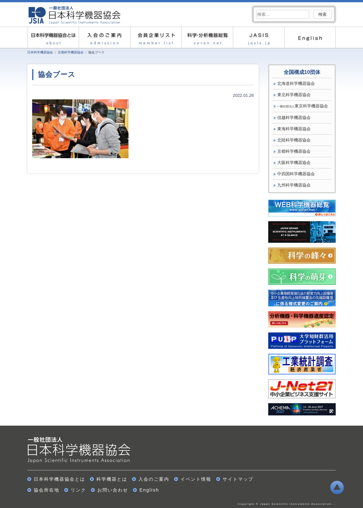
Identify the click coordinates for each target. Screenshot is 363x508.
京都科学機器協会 (294, 151)
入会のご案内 (104, 37)
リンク (78, 490)
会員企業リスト (156, 37)
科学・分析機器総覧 (207, 37)
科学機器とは (111, 479)
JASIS (258, 37)
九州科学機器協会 (294, 185)
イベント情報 (196, 479)
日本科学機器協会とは (53, 37)
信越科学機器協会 (294, 117)
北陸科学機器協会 (294, 140)
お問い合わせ (112, 490)
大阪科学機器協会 (294, 162)
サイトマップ (238, 479)
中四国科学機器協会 (296, 173)
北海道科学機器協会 (296, 83)
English (310, 37)
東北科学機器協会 (294, 94)
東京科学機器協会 (302, 106)
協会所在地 (46, 490)
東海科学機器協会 (294, 128)
